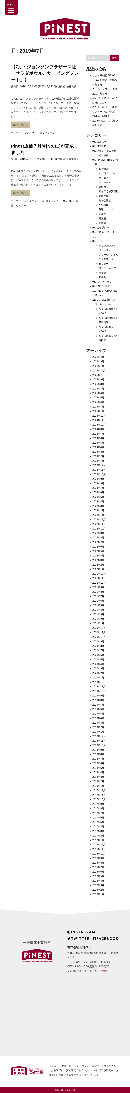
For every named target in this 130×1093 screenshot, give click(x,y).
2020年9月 (98, 641)
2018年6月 (98, 763)
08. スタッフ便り (51, 201)
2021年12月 (99, 573)
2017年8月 (98, 808)
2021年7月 (98, 596)
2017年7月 (98, 813)
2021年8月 (98, 591)
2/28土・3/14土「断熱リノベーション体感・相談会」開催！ (104, 111)
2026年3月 (98, 361)
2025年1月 (98, 411)
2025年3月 (98, 406)
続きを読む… (21, 124)
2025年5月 (98, 397)
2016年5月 (98, 876)
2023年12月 (99, 465)
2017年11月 (99, 795)
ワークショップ (107, 268)
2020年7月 (98, 650)
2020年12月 (99, 628)
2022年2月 (98, 564)
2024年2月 (98, 456)
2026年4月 (98, 357)
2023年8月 (98, 483)
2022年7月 (98, 542)
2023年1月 (98, 515)
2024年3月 (98, 451)
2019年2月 (98, 727)
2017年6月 (98, 817)
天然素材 (104, 186)
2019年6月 (98, 709)
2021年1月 (98, 623)
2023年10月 (99, 474)
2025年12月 (99, 370)
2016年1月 (98, 894)
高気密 (102, 218)
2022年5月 (98, 551)
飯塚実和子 (72, 159)
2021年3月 (98, 614)
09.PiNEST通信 (101, 286)
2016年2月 (98, 889)
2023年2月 (98, 510)
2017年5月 (98, 822)
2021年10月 (99, 582)
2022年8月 (98, 537)
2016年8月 (98, 862)
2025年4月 (98, 402)
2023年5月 (98, 497)
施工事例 (104, 155)
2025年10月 (99, 375)
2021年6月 (98, 600)
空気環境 (104, 205)
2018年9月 (98, 750)
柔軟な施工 (105, 196)
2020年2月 (98, 673)
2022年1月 (98, 569)
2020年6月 (98, 655)
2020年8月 (98, 646)
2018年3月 (98, 776)
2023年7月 (98, 488)
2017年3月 (98, 831)
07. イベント (32, 201)
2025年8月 (98, 384)
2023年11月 (99, 469)
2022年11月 (99, 524)
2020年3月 (98, 668)
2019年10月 (99, 691)
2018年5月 (98, 768)
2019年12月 (99, 682)
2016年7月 (98, 867)
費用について (106, 209)
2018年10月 (99, 745)
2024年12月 (99, 415)
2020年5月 (98, 659)
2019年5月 (98, 713)
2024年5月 (98, 442)
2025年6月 (98, 393)
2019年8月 (98, 700)
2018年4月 (98, 772)
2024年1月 (98, 461)
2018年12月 (99, 736)
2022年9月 (98, 533)
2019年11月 (99, 686)
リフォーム (105, 182)
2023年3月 (98, 506)
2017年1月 (98, 840)
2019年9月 (98, 695)
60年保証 (104, 168)
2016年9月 (98, 858)
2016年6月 (98, 871)
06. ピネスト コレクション (40, 133)
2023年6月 (98, 492)
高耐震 (102, 223)
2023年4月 (98, 501)
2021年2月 (98, 619)
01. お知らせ (99, 141)
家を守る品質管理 (109, 191)
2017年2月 (98, 835)
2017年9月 (98, 804)
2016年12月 (99, 844)
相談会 (102, 272)
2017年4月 (98, 826)
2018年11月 (99, 740)
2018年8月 (98, 754)
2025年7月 (98, 388)
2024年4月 (98, 447)
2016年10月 (99, 853)
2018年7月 (98, 758)
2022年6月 (98, 546)
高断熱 (102, 214)
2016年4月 (98, 880)
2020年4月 (98, 664)
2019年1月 (98, 731)
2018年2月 (98, 781)
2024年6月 (98, 438)
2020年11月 (99, 632)
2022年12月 (99, 519)
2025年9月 (98, 379)
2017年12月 (99, 790)
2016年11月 (99, 849)
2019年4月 (98, 718)
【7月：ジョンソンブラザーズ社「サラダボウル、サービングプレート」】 (45, 73)
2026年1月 (98, 366)
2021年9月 (98, 587)
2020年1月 (98, 677)
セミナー (21, 205)
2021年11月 (99, 578)
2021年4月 (98, 610)
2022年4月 (98, 555)
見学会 (102, 277)
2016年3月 (98, 885)
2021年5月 (98, 605)
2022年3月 (98, 560)
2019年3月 (98, 722)
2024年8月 (98, 429)
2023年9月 (98, 479)
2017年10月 (99, 799)
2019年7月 (98, 704)
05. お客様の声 (100, 227)
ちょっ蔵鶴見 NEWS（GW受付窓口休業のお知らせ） (104, 80)
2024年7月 (98, 433)
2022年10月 (99, 528)
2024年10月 (99, 424)
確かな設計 (105, 200)
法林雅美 (71, 86)
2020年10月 (99, 637)
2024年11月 (99, 420)
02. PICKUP (99, 146)
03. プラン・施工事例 (104, 150)
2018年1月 (98, 786)
